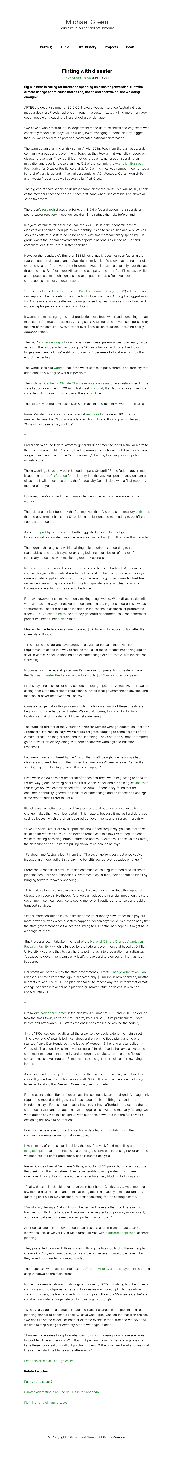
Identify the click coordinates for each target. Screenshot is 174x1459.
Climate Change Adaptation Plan (122, 972)
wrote (100, 455)
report (41, 532)
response (92, 414)
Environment (74, 77)
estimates (143, 512)
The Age (86, 77)
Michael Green (87, 22)
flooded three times (52, 1013)
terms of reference (53, 476)
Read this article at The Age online (49, 1361)
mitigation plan (34, 1151)
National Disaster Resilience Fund (54, 675)
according (54, 614)
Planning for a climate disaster (46, 1402)
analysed (141, 783)
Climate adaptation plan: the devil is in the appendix (62, 1392)
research (49, 553)
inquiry (82, 476)
